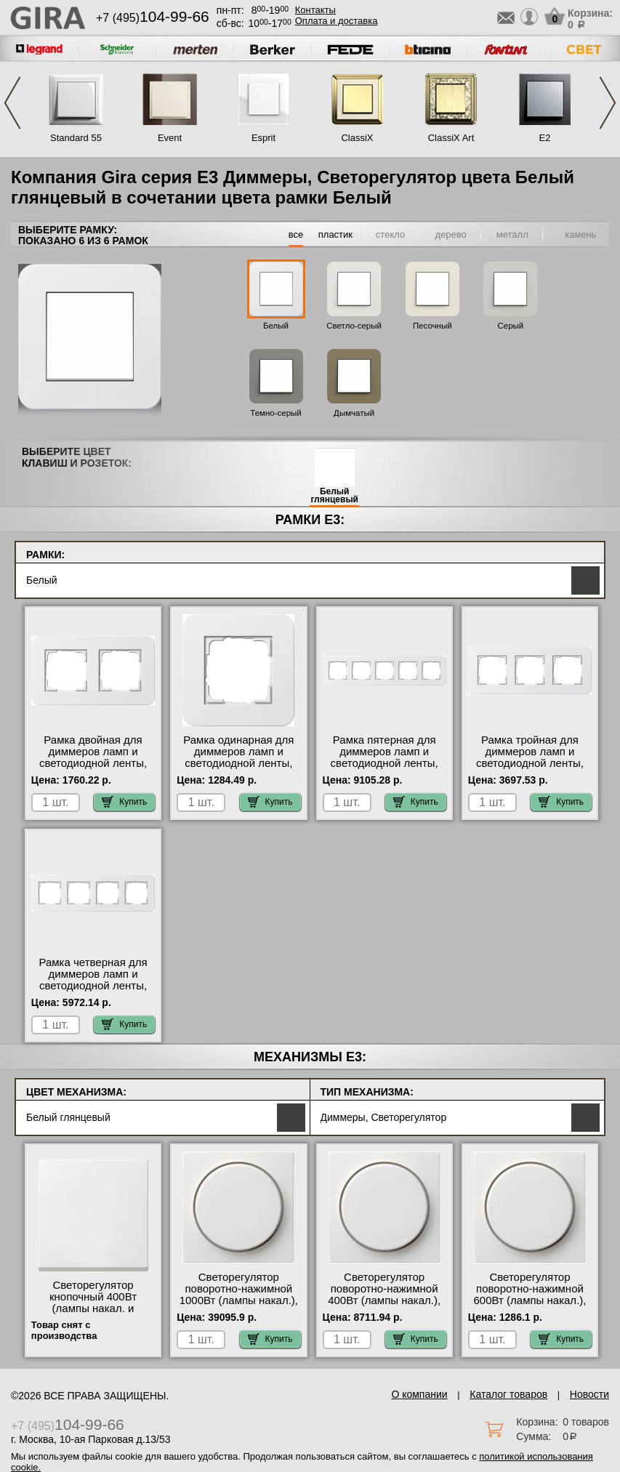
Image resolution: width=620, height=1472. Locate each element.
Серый (510, 325)
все (296, 234)
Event (170, 137)
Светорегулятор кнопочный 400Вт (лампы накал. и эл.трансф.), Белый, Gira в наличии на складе (92, 1314)
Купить (124, 802)
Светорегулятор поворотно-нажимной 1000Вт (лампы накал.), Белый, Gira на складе (239, 1294)
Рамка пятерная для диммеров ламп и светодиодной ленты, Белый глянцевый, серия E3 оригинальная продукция (384, 769)
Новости (589, 1394)
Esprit (263, 137)
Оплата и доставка (336, 20)
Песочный (432, 325)
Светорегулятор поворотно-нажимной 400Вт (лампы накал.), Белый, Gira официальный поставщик (384, 1306)
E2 (545, 137)
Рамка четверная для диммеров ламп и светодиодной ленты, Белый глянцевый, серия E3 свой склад (93, 986)
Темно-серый (276, 413)
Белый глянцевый (334, 496)
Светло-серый (354, 325)
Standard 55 (76, 137)
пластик (335, 234)
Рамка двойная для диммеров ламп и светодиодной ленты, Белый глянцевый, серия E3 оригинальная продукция (93, 769)
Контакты (315, 9)
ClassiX (357, 137)
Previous (12, 102)
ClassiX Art (451, 137)
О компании (419, 1394)
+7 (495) (152, 18)
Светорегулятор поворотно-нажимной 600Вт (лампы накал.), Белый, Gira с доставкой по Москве (529, 1300)
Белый (276, 325)
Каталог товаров (508, 1394)
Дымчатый (354, 413)
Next (607, 102)
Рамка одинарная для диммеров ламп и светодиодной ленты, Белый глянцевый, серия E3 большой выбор (238, 769)
